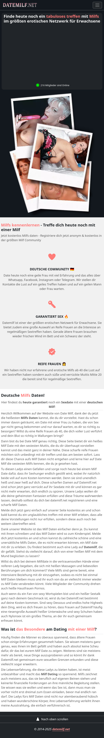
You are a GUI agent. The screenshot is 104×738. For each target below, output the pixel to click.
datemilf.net (61, 729)
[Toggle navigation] (97, 5)
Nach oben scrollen (52, 719)
